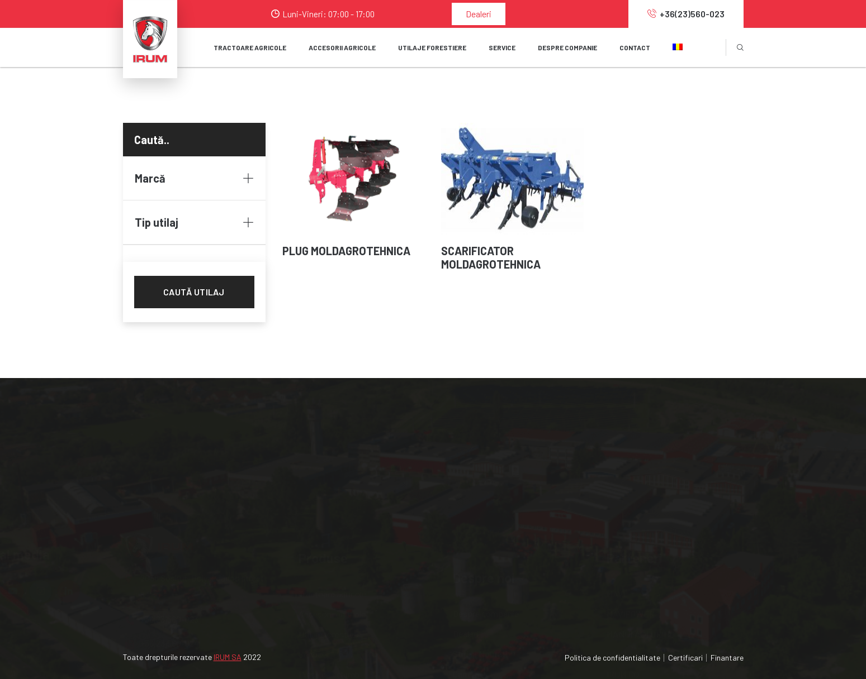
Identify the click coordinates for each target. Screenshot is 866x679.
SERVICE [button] (502, 47)
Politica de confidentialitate (612, 657)
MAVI (616, 461)
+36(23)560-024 (162, 527)
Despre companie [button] (567, 47)
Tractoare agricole (250, 47)
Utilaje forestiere (330, 501)
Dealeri (478, 13)
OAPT (617, 522)
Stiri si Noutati (480, 501)
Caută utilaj (194, 291)
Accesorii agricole (332, 481)
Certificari (685, 657)
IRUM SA (228, 657)
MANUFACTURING (641, 501)
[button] (678, 47)
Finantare (727, 657)
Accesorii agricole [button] (342, 47)
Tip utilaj (194, 222)
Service (312, 522)
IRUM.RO (623, 542)
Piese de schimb (329, 542)
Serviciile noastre (485, 562)
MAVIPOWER (631, 481)
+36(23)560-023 (686, 13)
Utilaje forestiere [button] (432, 47)
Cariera (466, 522)
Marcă (194, 178)
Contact (634, 47)
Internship (472, 542)
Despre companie (486, 461)
